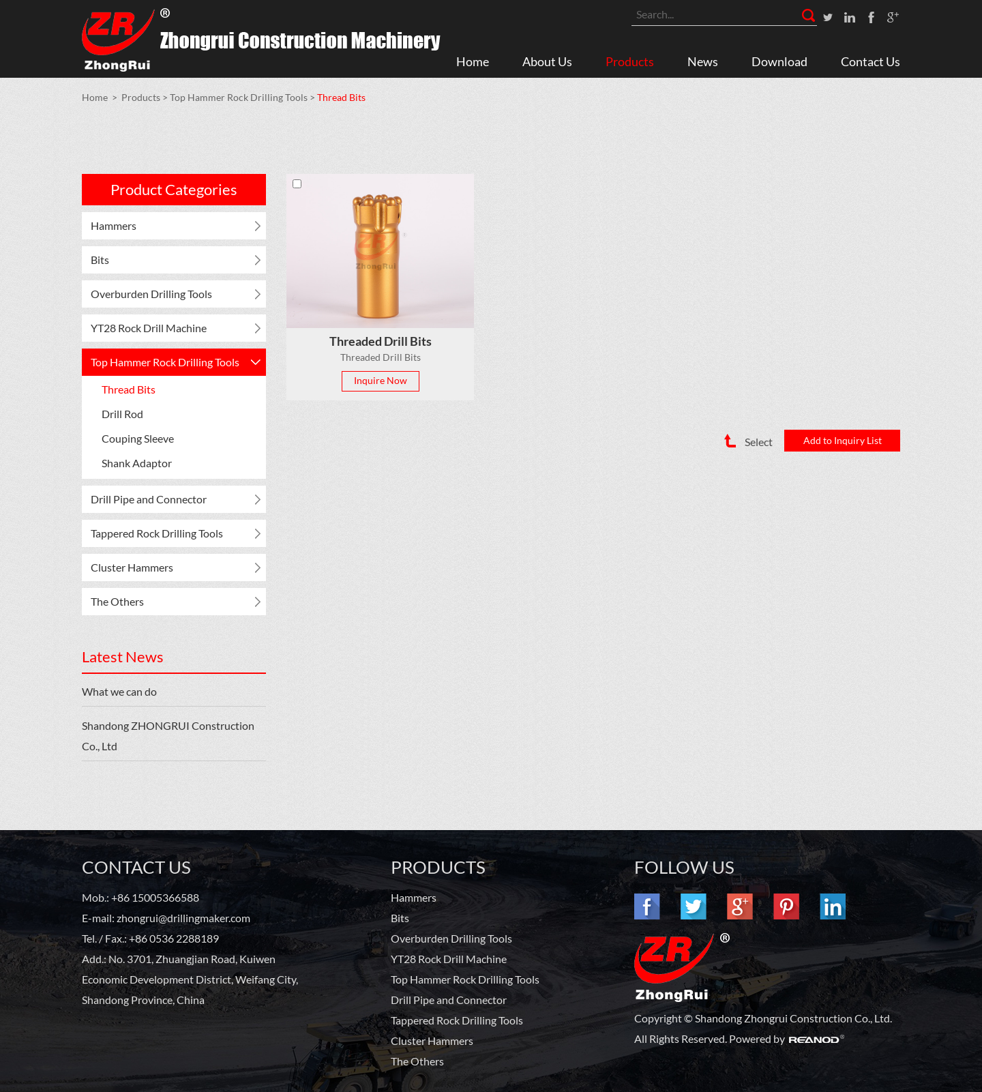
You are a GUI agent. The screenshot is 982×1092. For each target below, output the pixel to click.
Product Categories (173, 189)
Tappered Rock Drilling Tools (157, 533)
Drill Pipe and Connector (149, 498)
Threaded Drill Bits (380, 341)
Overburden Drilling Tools (151, 293)
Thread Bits (341, 97)
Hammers (113, 225)
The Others (117, 601)
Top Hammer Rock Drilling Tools (239, 97)
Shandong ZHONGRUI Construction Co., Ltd (168, 735)
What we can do (119, 691)
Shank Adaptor (137, 462)
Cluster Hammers (132, 567)
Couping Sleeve (138, 438)
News (702, 61)
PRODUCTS (438, 867)
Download (779, 61)
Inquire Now (380, 380)
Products (630, 61)
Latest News (123, 656)
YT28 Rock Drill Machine (149, 327)
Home (472, 61)
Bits (100, 259)
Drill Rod (122, 413)
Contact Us (870, 61)
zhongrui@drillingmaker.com (183, 917)
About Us (547, 61)
